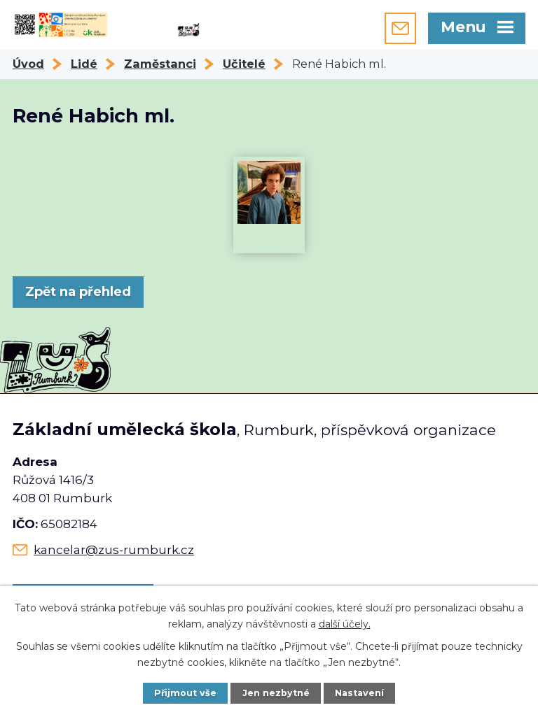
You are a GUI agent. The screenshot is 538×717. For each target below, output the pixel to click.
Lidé (84, 64)
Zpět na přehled (78, 291)
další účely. (345, 623)
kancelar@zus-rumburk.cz (114, 550)
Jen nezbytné (276, 693)
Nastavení (359, 693)
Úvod (28, 64)
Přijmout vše (185, 693)
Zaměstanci (160, 64)
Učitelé (244, 64)
